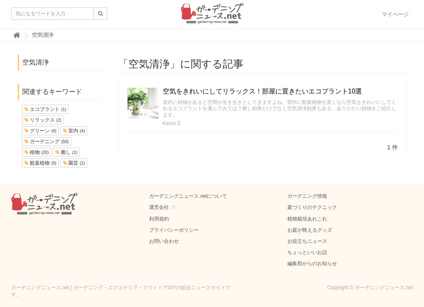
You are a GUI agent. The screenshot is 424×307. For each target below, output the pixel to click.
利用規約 (159, 219)
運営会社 (159, 207)
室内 (74, 131)
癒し (66, 152)
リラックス (42, 120)
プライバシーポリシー (174, 230)
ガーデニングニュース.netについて (188, 196)
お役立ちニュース (307, 241)
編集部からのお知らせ (312, 263)
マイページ (395, 14)
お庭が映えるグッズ (309, 230)
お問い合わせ (164, 241)
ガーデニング (46, 141)
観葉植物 (40, 163)
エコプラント (45, 109)
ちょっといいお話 (307, 252)
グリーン (40, 131)
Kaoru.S (172, 123)
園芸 (74, 163)
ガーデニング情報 (307, 196)
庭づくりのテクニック (312, 207)
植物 (36, 152)
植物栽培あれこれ (307, 219)
